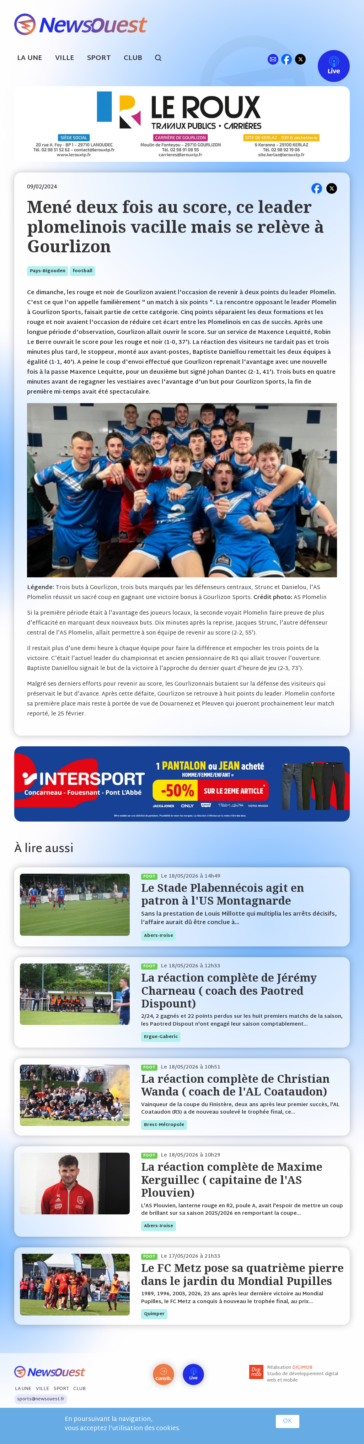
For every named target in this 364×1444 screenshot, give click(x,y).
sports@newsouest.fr (40, 1399)
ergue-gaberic (161, 1037)
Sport (99, 58)
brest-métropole (164, 1125)
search (162, 59)
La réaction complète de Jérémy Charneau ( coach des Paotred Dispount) (229, 990)
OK (287, 1421)
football (82, 271)
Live (326, 59)
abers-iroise (158, 936)
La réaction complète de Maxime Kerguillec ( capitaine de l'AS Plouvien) (231, 1179)
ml (272, 59)
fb (286, 59)
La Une (29, 58)
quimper (154, 1314)
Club (133, 58)
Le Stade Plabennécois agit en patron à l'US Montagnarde (222, 894)
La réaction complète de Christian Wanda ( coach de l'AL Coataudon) (235, 1085)
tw (300, 59)
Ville (64, 58)
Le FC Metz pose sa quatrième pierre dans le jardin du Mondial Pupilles (242, 1274)
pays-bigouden (47, 271)
